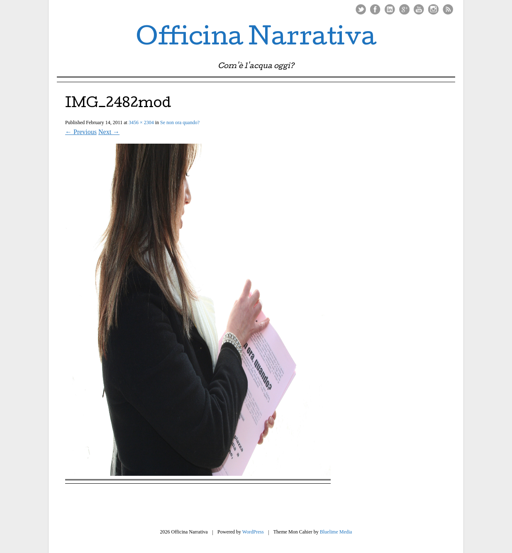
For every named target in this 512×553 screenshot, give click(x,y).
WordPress (253, 532)
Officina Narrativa (256, 39)
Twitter (361, 9)
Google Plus (404, 9)
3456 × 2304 (141, 122)
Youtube (419, 9)
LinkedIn (390, 9)
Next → (108, 131)
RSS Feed (448, 9)
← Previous (81, 131)
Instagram (433, 9)
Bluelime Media (336, 532)
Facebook (375, 9)
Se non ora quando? (180, 122)
